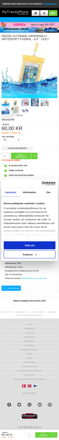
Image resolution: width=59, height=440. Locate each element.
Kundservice (29, 329)
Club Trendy (29, 345)
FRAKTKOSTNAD (8, 119)
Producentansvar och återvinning (29, 379)
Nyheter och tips (29, 367)
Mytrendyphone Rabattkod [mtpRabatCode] (29, 371)
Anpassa (30, 254)
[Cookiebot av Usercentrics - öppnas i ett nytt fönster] (42, 184)
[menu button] (36, 13)
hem (29, 324)
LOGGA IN (29, 333)
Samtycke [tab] (10, 192)
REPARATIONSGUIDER (29, 350)
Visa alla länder (29, 393)
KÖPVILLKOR (29, 375)
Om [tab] (48, 192)
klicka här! (50, 4)
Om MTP (29, 354)
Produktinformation (17, 149)
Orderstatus (29, 341)
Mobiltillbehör (27, 278)
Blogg (29, 358)
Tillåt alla (30, 245)
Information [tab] (29, 192)
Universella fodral (40, 278)
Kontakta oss (30, 362)
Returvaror (29, 337)
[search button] (44, 13)
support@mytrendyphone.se (29, 315)
